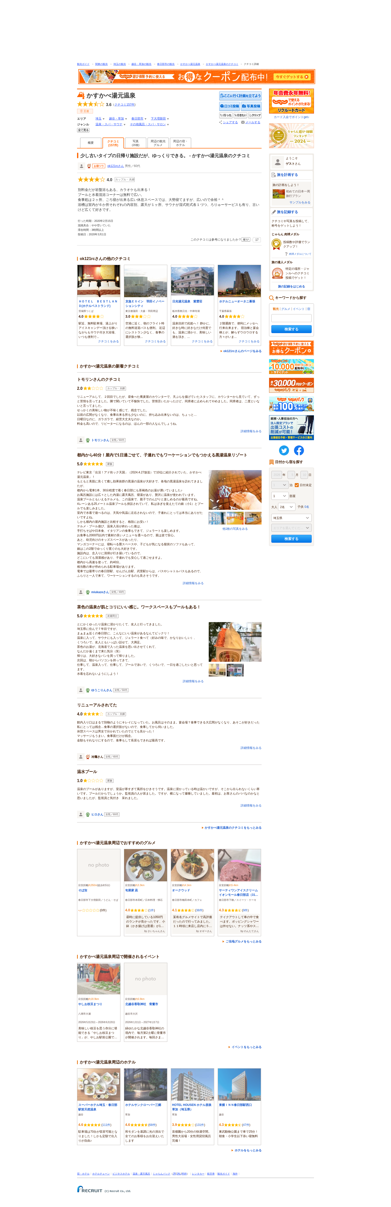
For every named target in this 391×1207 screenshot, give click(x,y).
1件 (151, 910)
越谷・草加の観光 (141, 64)
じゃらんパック (161, 1173)
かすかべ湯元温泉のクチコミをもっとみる (233, 827)
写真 (136, 142)
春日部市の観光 (166, 64)
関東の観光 (101, 64)
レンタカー (198, 1173)
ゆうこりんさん (101, 690)
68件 (152, 1125)
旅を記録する (287, 212)
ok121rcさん (115, 166)
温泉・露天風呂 (141, 1173)
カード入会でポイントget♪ (291, 104)
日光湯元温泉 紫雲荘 (187, 301)
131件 (200, 1125)
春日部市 (137, 118)
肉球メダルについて (300, 254)
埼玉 (98, 118)
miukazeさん (100, 592)
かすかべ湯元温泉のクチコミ (222, 64)
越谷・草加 (116, 118)
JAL (179, 1173)
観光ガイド (83, 64)
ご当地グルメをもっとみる (244, 941)
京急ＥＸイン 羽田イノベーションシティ (144, 304)
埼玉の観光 (119, 64)
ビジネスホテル (121, 1173)
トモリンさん (100, 440)
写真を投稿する (251, 106)
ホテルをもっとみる (248, 1150)
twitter (284, 450)
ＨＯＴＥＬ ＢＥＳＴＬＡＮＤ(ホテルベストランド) (98, 304)
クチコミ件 (124, 104)
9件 (245, 910)
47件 (246, 1125)
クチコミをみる (108, 341)
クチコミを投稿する (229, 106)
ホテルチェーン (101, 1173)
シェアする (230, 122)
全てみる (83, 130)
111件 (106, 1125)
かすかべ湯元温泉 (190, 64)
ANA (184, 1173)
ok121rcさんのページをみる (242, 351)
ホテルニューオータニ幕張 (237, 301)
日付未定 (306, 485)
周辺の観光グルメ (158, 143)
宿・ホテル (83, 1173)
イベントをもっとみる (247, 1047)
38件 (199, 910)
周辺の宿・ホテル (180, 143)
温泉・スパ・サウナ (109, 124)
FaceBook (299, 450)
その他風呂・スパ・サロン (148, 124)
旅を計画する (287, 175)
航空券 (211, 1173)
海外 (235, 1173)
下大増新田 (158, 118)
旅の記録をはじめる (291, 286)
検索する (291, 329)
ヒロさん (97, 814)
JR (174, 1173)
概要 (91, 142)
